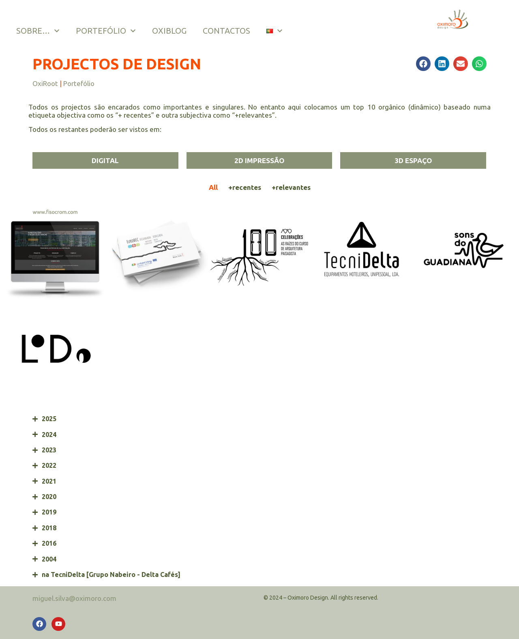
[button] (423, 63)
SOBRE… (38, 31)
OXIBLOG (169, 30)
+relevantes (291, 187)
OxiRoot (45, 83)
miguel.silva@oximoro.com (74, 598)
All (213, 187)
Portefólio (78, 83)
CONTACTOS (226, 30)
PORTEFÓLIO (106, 31)
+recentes (244, 187)
